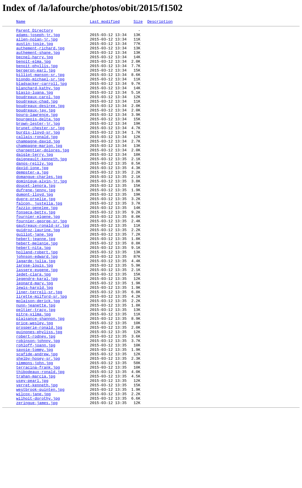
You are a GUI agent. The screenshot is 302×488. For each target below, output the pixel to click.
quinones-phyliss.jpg (39, 393)
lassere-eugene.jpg (37, 319)
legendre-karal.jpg (37, 330)
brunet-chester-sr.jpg (40, 149)
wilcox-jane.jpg (33, 468)
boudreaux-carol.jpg (38, 111)
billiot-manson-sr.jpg (40, 85)
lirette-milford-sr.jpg (41, 351)
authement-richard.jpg (40, 53)
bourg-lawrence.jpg (37, 133)
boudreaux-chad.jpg (37, 117)
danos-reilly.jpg (34, 191)
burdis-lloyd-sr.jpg (38, 154)
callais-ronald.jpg (37, 159)
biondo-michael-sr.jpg (40, 90)
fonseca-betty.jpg (35, 250)
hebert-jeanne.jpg (35, 282)
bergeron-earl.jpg (35, 79)
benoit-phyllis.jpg (37, 74)
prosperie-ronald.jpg (39, 388)
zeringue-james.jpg (37, 478)
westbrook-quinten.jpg (40, 463)
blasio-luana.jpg (34, 106)
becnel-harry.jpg (34, 64)
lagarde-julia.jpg (35, 308)
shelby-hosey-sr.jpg (38, 425)
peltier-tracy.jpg (35, 367)
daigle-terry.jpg (34, 181)
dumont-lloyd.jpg (34, 228)
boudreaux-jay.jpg (35, 127)
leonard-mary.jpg (34, 335)
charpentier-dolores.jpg (42, 175)
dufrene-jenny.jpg (35, 223)
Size (138, 22)
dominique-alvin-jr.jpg (41, 212)
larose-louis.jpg (34, 314)
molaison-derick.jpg (38, 356)
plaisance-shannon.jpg (40, 377)
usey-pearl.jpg (32, 452)
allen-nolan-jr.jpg (37, 42)
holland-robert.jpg (37, 298)
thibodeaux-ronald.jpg (40, 441)
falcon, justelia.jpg (39, 239)
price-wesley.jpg (34, 383)
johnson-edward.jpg (37, 303)
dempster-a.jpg (32, 202)
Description (160, 22)
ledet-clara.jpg (33, 324)
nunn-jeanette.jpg (35, 361)
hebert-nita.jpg (33, 292)
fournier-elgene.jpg (38, 255)
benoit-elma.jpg (33, 69)
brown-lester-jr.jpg (38, 143)
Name (20, 22)
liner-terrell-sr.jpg (39, 345)
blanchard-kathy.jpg (38, 101)
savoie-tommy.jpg (34, 415)
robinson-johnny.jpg (38, 404)
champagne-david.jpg (38, 165)
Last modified (104, 22)
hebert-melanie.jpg (37, 287)
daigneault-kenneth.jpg (41, 186)
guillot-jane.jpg (34, 276)
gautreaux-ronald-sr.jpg (42, 266)
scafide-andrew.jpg (37, 420)
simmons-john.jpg (34, 431)
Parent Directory (34, 32)
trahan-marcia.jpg (35, 447)
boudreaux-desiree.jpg (40, 122)
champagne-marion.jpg (39, 170)
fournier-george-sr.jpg (41, 260)
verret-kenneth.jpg (37, 457)
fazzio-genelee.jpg (37, 244)
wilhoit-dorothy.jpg (38, 473)
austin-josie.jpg (34, 48)
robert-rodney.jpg (35, 399)
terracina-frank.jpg (38, 436)
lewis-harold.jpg (34, 340)
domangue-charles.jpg (39, 207)
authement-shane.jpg (38, 58)
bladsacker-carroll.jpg (41, 95)
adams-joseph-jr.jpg (38, 37)
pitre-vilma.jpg (33, 372)
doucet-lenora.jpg (35, 218)
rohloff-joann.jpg (35, 409)
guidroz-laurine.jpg (38, 271)
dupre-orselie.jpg (35, 234)
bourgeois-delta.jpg (38, 138)
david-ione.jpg (32, 197)
